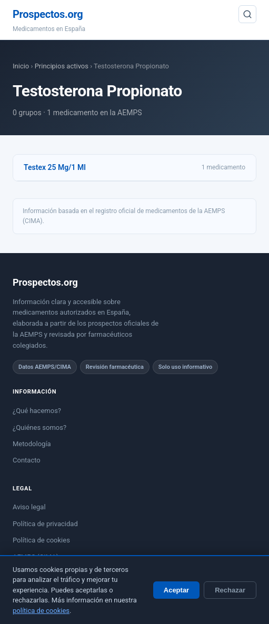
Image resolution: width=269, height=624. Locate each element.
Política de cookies (41, 540)
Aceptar (176, 590)
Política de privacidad (45, 524)
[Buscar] (247, 14)
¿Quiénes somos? (39, 427)
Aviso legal (29, 507)
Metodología (32, 444)
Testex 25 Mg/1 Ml (55, 167)
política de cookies (41, 611)
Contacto (27, 460)
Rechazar (230, 590)
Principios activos (61, 66)
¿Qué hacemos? (37, 411)
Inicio (21, 66)
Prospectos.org (48, 14)
